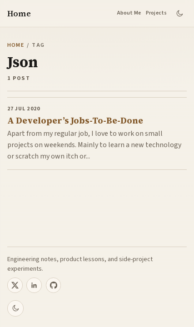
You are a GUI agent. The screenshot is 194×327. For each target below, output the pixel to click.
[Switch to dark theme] (179, 13)
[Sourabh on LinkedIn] (34, 285)
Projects (156, 13)
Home (19, 13)
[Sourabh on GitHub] (53, 285)
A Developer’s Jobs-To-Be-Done (75, 120)
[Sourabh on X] (15, 285)
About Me (129, 13)
